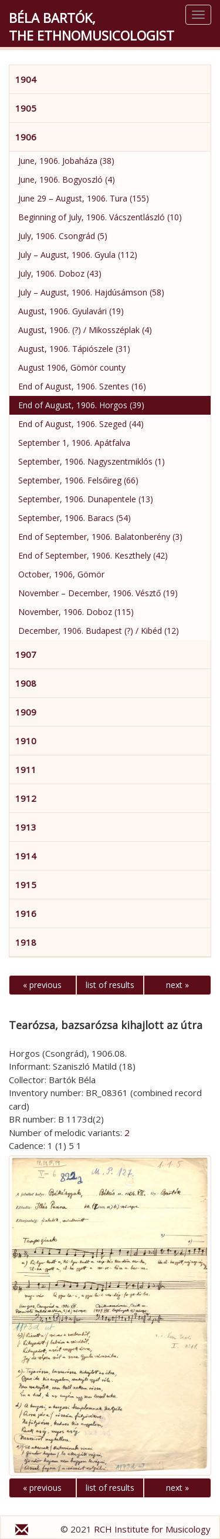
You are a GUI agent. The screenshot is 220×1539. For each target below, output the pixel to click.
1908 (25, 683)
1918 (25, 942)
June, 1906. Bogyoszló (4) (66, 179)
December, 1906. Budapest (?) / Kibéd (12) (98, 630)
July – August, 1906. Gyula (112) (77, 254)
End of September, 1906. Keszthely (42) (93, 555)
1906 (25, 137)
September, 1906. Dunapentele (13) (85, 499)
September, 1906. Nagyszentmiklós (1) (91, 461)
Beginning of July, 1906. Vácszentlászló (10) (100, 217)
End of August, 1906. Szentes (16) (82, 386)
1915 (25, 885)
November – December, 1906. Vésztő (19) (98, 593)
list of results (110, 984)
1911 (25, 769)
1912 (25, 798)
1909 (25, 712)
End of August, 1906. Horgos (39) (81, 405)
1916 (25, 913)
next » (177, 984)
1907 (25, 654)
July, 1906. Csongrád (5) (62, 235)
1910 (25, 741)
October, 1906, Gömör (61, 574)
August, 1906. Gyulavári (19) (71, 311)
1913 (25, 827)
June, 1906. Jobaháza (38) (66, 160)
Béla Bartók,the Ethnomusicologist (91, 26)
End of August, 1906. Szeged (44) (81, 423)
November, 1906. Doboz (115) (76, 611)
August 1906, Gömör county (72, 367)
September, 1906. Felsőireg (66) (78, 480)
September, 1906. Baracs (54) (74, 517)
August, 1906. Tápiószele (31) (74, 348)
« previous (42, 984)
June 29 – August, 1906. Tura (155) (83, 198)
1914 (25, 856)
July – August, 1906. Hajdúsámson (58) (91, 292)
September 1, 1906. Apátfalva (74, 442)
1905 (25, 108)
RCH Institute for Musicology (152, 1529)
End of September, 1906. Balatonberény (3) (100, 536)
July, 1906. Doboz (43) (59, 273)
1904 (25, 79)
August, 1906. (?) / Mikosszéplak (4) (85, 329)
